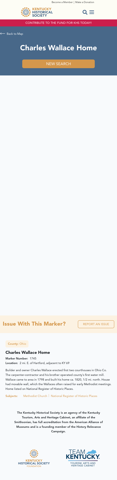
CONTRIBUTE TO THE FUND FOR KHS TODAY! (58, 23)
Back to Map (15, 34)
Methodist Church (35, 396)
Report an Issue (96, 324)
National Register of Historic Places (74, 396)
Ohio (17, 344)
